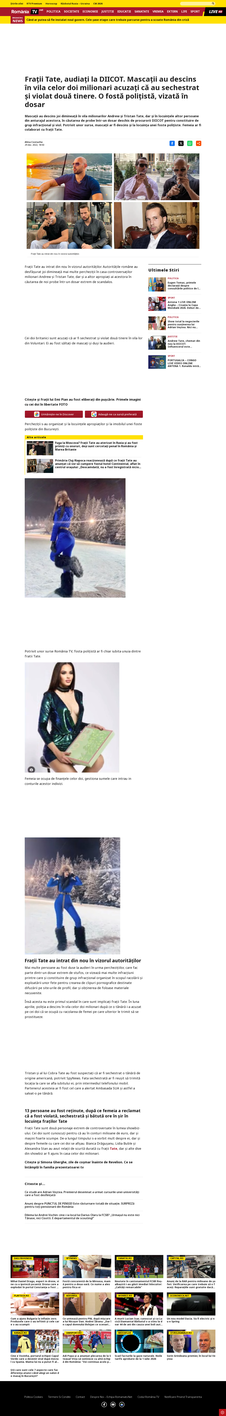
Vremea (158, 11)
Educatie (124, 11)
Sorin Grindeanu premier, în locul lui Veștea (191, 1357)
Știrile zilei (17, 3)
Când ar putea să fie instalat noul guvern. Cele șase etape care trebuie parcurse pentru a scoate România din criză (107, 20)
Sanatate (142, 11)
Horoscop (51, 3)
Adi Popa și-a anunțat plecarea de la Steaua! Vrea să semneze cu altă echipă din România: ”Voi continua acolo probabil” (87, 1358)
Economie (90, 11)
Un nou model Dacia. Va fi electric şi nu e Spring (191, 1320)
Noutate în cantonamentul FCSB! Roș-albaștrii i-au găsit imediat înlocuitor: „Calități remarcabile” (138, 1284)
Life (184, 11)
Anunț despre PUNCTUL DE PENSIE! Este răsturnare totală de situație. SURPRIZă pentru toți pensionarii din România (79, 1205)
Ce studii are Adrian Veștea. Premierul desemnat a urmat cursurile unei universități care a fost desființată (82, 1194)
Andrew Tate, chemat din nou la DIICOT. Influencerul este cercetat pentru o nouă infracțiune (184, 343)
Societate (71, 11)
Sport (195, 11)
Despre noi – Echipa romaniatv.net (111, 1396)
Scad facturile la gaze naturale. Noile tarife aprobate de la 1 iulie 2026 (138, 1357)
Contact (80, 1396)
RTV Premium (34, 3)
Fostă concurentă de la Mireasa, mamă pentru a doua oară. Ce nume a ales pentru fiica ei (87, 1284)
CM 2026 (97, 3)
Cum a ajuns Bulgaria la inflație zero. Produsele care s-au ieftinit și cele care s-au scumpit (35, 1321)
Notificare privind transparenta (183, 1396)
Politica (53, 11)
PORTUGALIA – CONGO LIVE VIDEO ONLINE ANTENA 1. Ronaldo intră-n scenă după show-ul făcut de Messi (184, 363)
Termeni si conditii (59, 1396)
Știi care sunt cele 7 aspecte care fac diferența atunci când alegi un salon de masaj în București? (35, 1373)
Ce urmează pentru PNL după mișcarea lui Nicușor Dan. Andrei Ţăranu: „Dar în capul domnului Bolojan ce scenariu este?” (87, 1321)
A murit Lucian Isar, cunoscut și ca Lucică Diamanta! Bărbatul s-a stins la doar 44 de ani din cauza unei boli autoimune (139, 1321)
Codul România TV (148, 1396)
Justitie (108, 11)
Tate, (114, 1148)
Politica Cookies (33, 1396)
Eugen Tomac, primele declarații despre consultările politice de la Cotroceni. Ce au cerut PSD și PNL (184, 285)
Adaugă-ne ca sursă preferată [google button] (114, 414)
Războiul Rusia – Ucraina (75, 3)
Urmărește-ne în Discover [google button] (54, 414)
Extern (172, 11)
